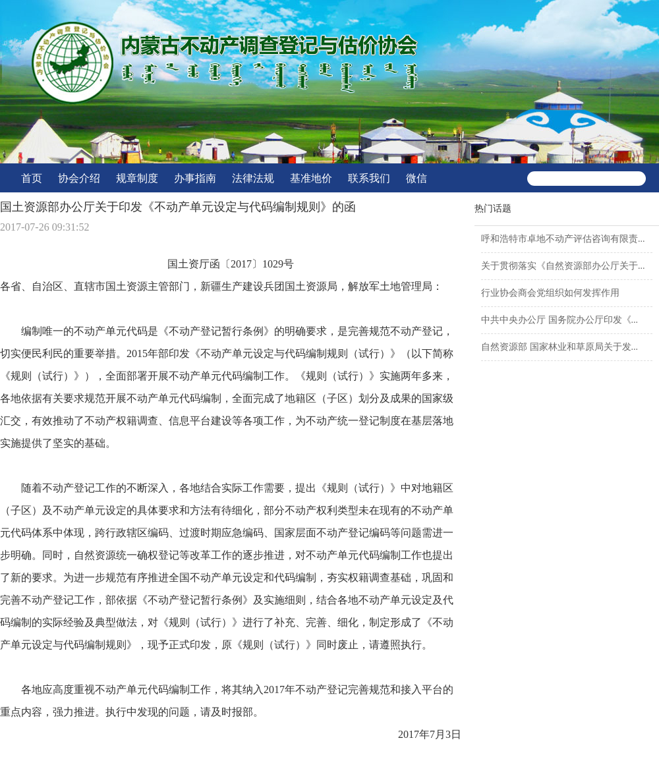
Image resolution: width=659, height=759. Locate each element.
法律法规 (253, 178)
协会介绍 (79, 178)
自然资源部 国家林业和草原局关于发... (559, 347)
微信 (416, 178)
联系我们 (369, 178)
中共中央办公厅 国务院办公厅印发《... (559, 320)
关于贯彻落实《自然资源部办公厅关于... (563, 266)
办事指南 (195, 178)
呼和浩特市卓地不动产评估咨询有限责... (563, 239)
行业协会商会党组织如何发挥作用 (550, 293)
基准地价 (311, 178)
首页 (31, 178)
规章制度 (137, 178)
